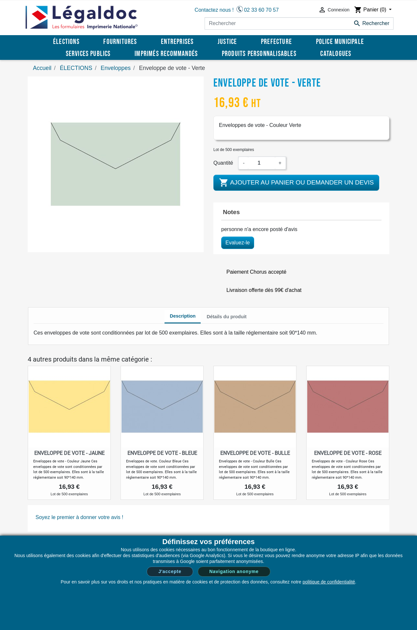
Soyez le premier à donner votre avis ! (79, 517)
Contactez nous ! (214, 10)
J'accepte (169, 571)
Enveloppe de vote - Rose (347, 453)
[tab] (183, 317)
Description (182, 316)
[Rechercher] (299, 23)
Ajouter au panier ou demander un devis (296, 182)
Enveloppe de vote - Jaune (69, 453)
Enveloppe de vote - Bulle (255, 453)
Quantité (223, 163)
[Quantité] (262, 163)
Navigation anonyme (234, 571)
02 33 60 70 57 (261, 10)
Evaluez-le (237, 242)
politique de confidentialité (329, 581)
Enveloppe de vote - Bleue (162, 453)
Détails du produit (226, 316)
